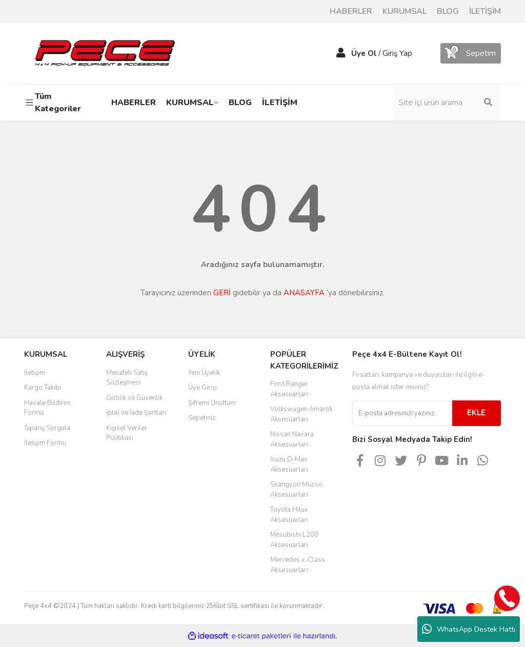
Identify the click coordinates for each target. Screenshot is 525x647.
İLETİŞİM (485, 11)
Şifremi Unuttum (212, 403)
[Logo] (105, 52)
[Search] (447, 102)
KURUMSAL (404, 11)
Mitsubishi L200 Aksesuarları (294, 540)
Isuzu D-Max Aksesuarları (289, 464)
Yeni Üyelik (204, 372)
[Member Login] (341, 53)
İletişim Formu (45, 443)
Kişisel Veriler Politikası (126, 433)
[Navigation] (57, 102)
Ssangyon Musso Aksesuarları (296, 489)
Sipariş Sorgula (47, 428)
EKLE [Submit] (476, 413)
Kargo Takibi (42, 387)
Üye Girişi (202, 387)
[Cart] (470, 53)
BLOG (448, 11)
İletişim (34, 372)
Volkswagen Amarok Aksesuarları (301, 414)
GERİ (222, 293)
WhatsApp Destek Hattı (468, 629)
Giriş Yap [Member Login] (397, 53)
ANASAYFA (304, 293)
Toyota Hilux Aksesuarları (289, 514)
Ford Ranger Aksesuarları (289, 389)
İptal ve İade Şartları (136, 412)
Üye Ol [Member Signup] (364, 53)
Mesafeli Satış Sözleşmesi (127, 378)
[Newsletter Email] (402, 413)
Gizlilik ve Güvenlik (134, 397)
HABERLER (351, 11)
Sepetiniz (201, 417)
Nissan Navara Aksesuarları (292, 439)
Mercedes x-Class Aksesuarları (297, 565)
